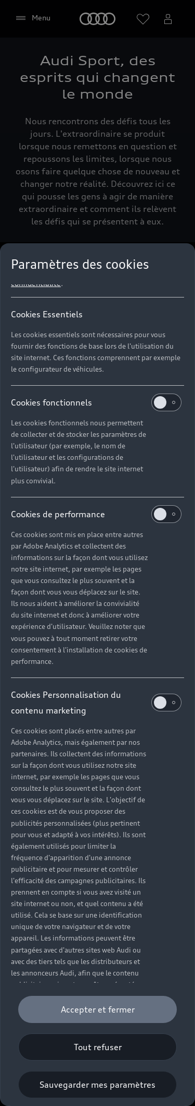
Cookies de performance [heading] (96, 514)
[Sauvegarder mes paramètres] (97, 1084)
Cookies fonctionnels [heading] (96, 402)
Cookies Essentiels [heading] (47, 314)
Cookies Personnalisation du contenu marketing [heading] (96, 702)
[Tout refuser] (97, 1047)
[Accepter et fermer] (97, 1009)
